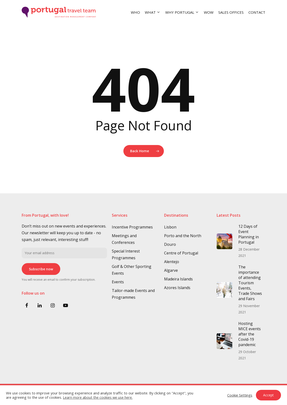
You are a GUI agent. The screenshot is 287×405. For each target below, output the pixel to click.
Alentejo (171, 261)
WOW (209, 12)
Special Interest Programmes (126, 254)
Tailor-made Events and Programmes (133, 294)
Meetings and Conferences (124, 239)
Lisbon (170, 227)
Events (118, 282)
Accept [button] (268, 395)
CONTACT (256, 12)
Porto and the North (182, 235)
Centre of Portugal (181, 253)
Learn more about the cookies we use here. (98, 397)
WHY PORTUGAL (181, 12)
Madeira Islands (178, 279)
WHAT (152, 12)
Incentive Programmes (132, 227)
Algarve (171, 270)
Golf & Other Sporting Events (131, 270)
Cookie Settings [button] (239, 395)
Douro (170, 244)
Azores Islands (177, 287)
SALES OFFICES (231, 12)
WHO (135, 12)
